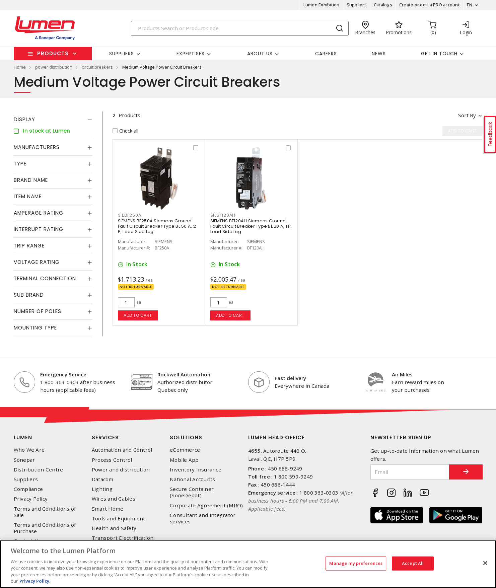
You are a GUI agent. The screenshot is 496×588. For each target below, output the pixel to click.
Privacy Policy (31, 499)
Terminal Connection (45, 278)
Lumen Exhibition (321, 5)
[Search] (240, 28)
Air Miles (402, 374)
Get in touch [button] (439, 53)
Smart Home (108, 509)
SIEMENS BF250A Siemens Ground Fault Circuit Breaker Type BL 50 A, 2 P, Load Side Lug (157, 226)
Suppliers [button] (121, 53)
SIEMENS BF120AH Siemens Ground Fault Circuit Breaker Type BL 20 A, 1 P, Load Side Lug (251, 226)
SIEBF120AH (223, 215)
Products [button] (53, 53)
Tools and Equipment (118, 518)
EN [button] (470, 5)
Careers (326, 53)
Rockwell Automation (183, 374)
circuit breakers (97, 67)
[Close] (485, 563)
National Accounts (192, 479)
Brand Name (31, 179)
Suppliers (357, 5)
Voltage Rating (37, 262)
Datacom (103, 479)
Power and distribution (121, 469)
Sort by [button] (467, 115)
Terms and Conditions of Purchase (45, 528)
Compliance (28, 489)
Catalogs (383, 5)
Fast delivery (290, 378)
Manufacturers (37, 147)
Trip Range (29, 245)
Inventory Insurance (195, 469)
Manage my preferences (355, 563)
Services (105, 437)
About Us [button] (260, 53)
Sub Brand (29, 294)
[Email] (409, 472)
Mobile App (184, 460)
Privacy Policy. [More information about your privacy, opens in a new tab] (35, 581)
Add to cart (138, 315)
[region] (248, 564)
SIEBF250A (129, 215)
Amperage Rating (38, 212)
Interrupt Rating (38, 229)
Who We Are (29, 450)
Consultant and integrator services (202, 518)
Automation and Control (122, 450)
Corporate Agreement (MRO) (206, 505)
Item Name (28, 196)
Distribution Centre (38, 469)
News (379, 53)
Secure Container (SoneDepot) (192, 492)
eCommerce (185, 450)
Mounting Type (35, 327)
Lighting (102, 489)
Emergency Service (63, 374)
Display (24, 119)
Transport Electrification (122, 538)
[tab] (53, 120)
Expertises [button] (190, 53)
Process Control (112, 460)
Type (20, 163)
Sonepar (24, 460)
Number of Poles (37, 311)
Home (20, 67)
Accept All (413, 563)
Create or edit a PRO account (429, 5)
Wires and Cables (113, 499)
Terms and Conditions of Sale (45, 512)
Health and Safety (114, 528)
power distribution (53, 67)
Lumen (23, 437)
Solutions (186, 437)
